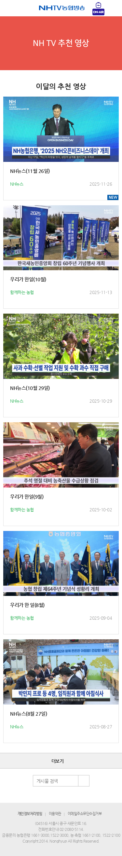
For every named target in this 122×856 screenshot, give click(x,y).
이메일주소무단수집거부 (85, 814)
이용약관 (55, 814)
